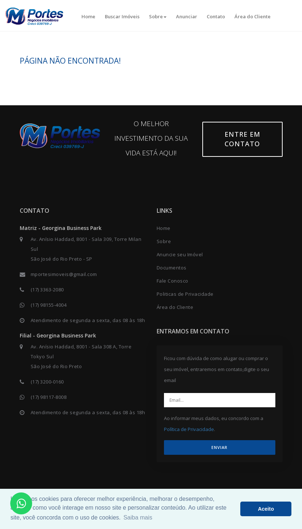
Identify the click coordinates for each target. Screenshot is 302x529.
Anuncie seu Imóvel (180, 254)
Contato (216, 16)
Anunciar (186, 16)
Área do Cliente (252, 16)
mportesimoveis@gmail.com (64, 274)
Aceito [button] (266, 509)
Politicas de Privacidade (185, 294)
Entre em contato (242, 139)
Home (88, 16)
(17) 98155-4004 (49, 305)
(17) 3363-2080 (47, 289)
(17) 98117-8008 (49, 397)
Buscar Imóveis (122, 16)
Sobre (158, 16)
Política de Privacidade (189, 429)
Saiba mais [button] (137, 517)
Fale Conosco (172, 280)
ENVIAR (219, 447)
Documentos (172, 267)
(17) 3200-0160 (47, 381)
